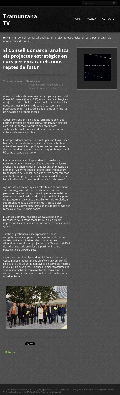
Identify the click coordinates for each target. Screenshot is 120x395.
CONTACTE (108, 18)
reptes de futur (48, 88)
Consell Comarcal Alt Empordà (44, 84)
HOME (77, 18)
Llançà (31, 88)
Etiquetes (35, 81)
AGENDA (91, 18)
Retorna (10, 352)
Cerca (114, 3)
